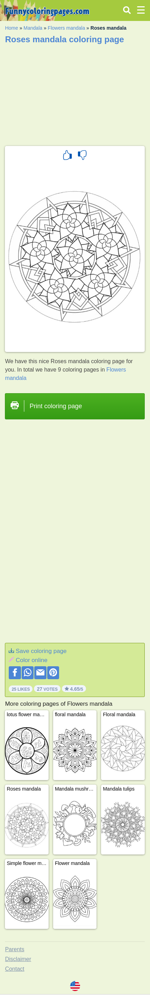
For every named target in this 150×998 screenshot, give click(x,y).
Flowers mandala (66, 28)
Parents (14, 949)
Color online (32, 660)
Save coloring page (41, 651)
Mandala (32, 28)
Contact (14, 969)
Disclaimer (18, 959)
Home (11, 28)
